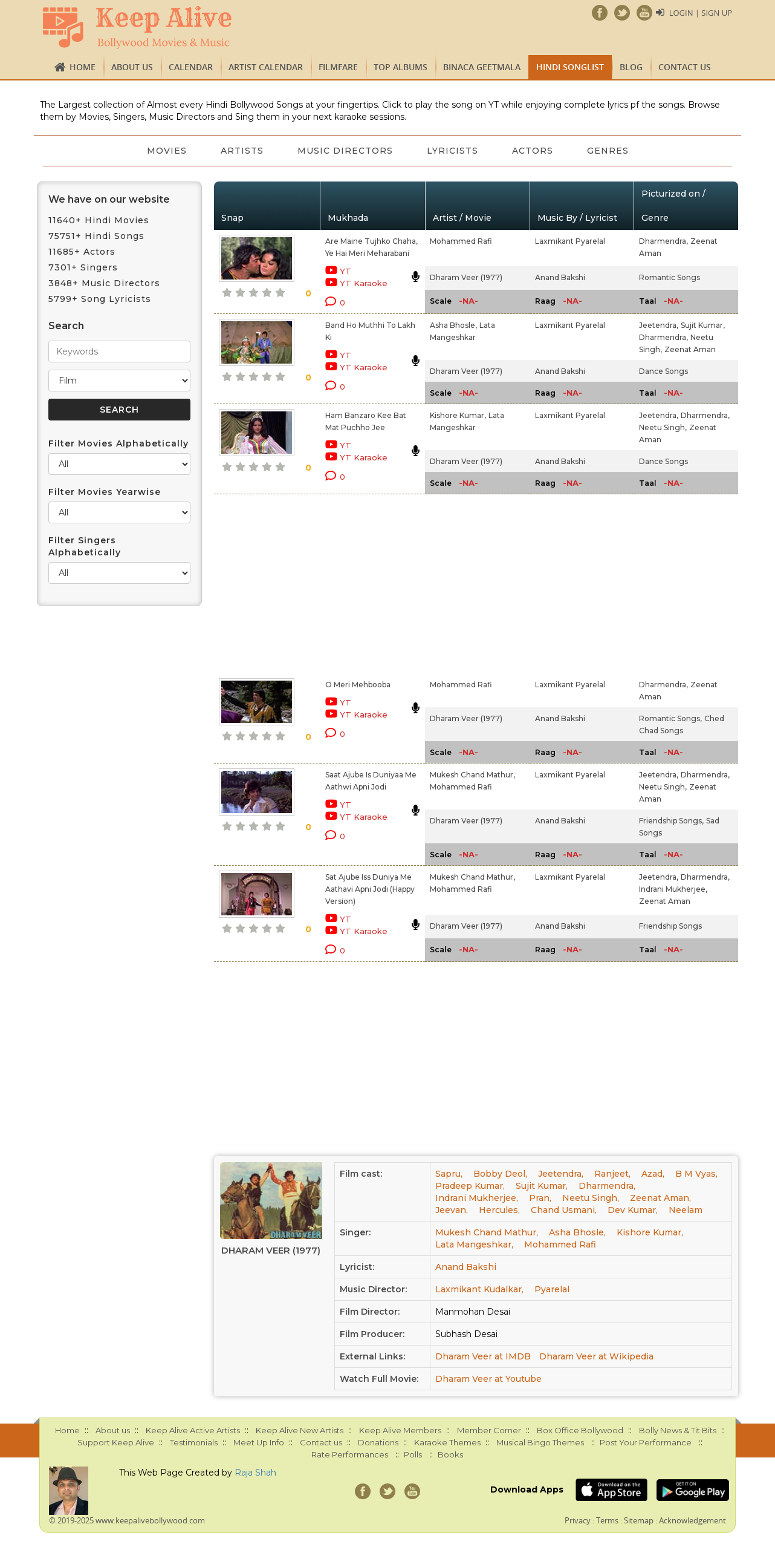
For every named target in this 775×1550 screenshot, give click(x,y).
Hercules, (499, 1210)
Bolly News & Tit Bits (677, 1430)
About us (132, 67)
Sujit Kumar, (703, 325)
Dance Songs (663, 371)
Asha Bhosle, (453, 325)
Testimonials (194, 1442)
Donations (378, 1442)
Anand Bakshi (560, 277)
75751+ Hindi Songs (96, 236)
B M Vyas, (696, 1173)
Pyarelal (551, 1289)
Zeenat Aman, (660, 1197)
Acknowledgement (692, 1520)
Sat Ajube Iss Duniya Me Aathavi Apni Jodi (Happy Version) (370, 889)
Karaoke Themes (447, 1442)
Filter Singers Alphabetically (84, 546)
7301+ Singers (83, 267)
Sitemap (638, 1520)
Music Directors (345, 150)
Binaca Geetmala (481, 67)
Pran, (540, 1197)
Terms (607, 1520)
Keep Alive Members (400, 1430)
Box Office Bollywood (580, 1430)
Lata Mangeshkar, (474, 1244)
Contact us (684, 67)
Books (450, 1454)
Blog (631, 67)
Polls (413, 1454)
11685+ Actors (81, 251)
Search (66, 326)
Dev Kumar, (633, 1210)
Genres (608, 150)
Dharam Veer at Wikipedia (596, 1356)
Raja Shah (255, 1472)
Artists (242, 150)
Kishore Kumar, (458, 415)
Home (83, 67)
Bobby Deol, (500, 1173)
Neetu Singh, (663, 427)
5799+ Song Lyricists (99, 298)
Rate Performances (349, 1454)
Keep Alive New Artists (299, 1430)
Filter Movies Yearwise (104, 491)
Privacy (578, 1520)
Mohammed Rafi (461, 241)
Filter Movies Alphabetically (118, 443)
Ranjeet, (612, 1173)
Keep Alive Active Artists (193, 1430)
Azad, (652, 1173)
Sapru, (448, 1173)
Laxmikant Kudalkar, (479, 1289)
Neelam (685, 1210)
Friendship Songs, (671, 820)
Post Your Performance (646, 1442)
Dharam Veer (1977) (466, 277)
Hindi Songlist (570, 67)
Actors (532, 150)
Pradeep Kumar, (470, 1185)
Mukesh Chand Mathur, (472, 774)
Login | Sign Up (700, 12)
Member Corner (489, 1430)
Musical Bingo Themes (540, 1442)
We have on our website (109, 199)
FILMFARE (338, 67)
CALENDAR (191, 67)
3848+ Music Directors (104, 283)
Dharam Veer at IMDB (483, 1356)
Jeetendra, (658, 325)
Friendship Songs (670, 925)
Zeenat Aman (690, 349)
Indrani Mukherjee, (673, 889)
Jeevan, (451, 1210)
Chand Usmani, (564, 1210)
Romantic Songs (669, 277)
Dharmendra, (663, 241)
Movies (167, 150)
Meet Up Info (258, 1442)
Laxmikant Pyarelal (570, 241)
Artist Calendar (266, 67)
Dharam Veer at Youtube (488, 1378)
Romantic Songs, (670, 718)
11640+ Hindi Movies (98, 220)
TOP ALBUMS (400, 67)
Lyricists (452, 150)
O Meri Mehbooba (358, 684)
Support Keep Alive (115, 1442)
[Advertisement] (367, 584)
